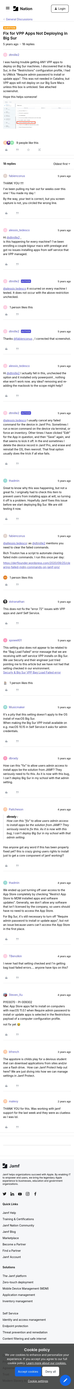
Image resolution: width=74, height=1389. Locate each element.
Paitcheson (16, 809)
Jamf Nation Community (18, 1225)
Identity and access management (24, 1319)
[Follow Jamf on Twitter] (5, 1193)
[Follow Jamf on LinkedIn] (12, 1194)
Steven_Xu (16, 994)
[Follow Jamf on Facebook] (35, 1194)
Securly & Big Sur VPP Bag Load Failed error (32, 672)
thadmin (14, 480)
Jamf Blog (9, 1231)
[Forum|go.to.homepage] (22, 8)
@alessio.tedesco (14, 288)
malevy (13, 1101)
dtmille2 (14, 54)
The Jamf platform (15, 1276)
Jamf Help (9, 1212)
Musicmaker (17, 707)
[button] (7, 9)
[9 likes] (20, 143)
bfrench (14, 1051)
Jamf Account (12, 1257)
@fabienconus (22, 338)
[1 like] (18, 307)
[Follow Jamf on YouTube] (20, 1194)
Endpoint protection (15, 1326)
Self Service (10, 1313)
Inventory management (18, 1301)
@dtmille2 (13, 237)
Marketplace (11, 1238)
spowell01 (15, 640)
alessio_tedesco (19, 230)
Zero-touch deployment (18, 1282)
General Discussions (19, 19)
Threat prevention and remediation (25, 1332)
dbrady (13, 758)
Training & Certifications (18, 1219)
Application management (19, 1294)
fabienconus (17, 176)
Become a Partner (14, 1244)
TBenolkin (15, 956)
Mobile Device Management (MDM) (26, 1288)
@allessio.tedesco (15, 543)
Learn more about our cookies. (46, 1363)
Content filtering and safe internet (24, 1338)
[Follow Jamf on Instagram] (28, 1194)
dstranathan (16, 601)
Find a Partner (12, 1250)
